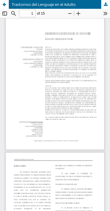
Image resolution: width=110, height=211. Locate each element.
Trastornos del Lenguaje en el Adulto (44, 4)
